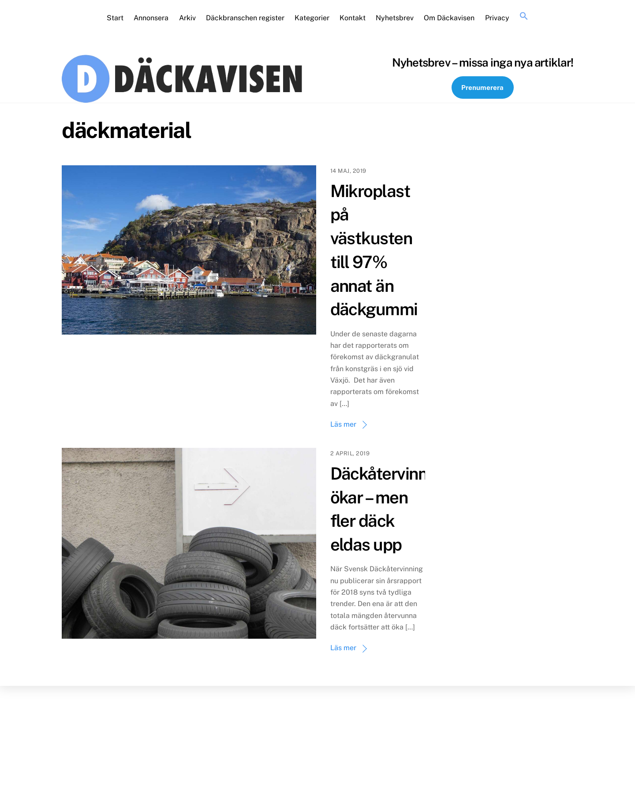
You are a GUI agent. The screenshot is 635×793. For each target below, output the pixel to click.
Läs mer (343, 424)
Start (115, 18)
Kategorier (312, 18)
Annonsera (151, 18)
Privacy (497, 18)
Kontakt (353, 18)
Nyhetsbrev (395, 18)
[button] (523, 16)
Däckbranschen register (245, 18)
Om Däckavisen (449, 18)
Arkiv (187, 18)
